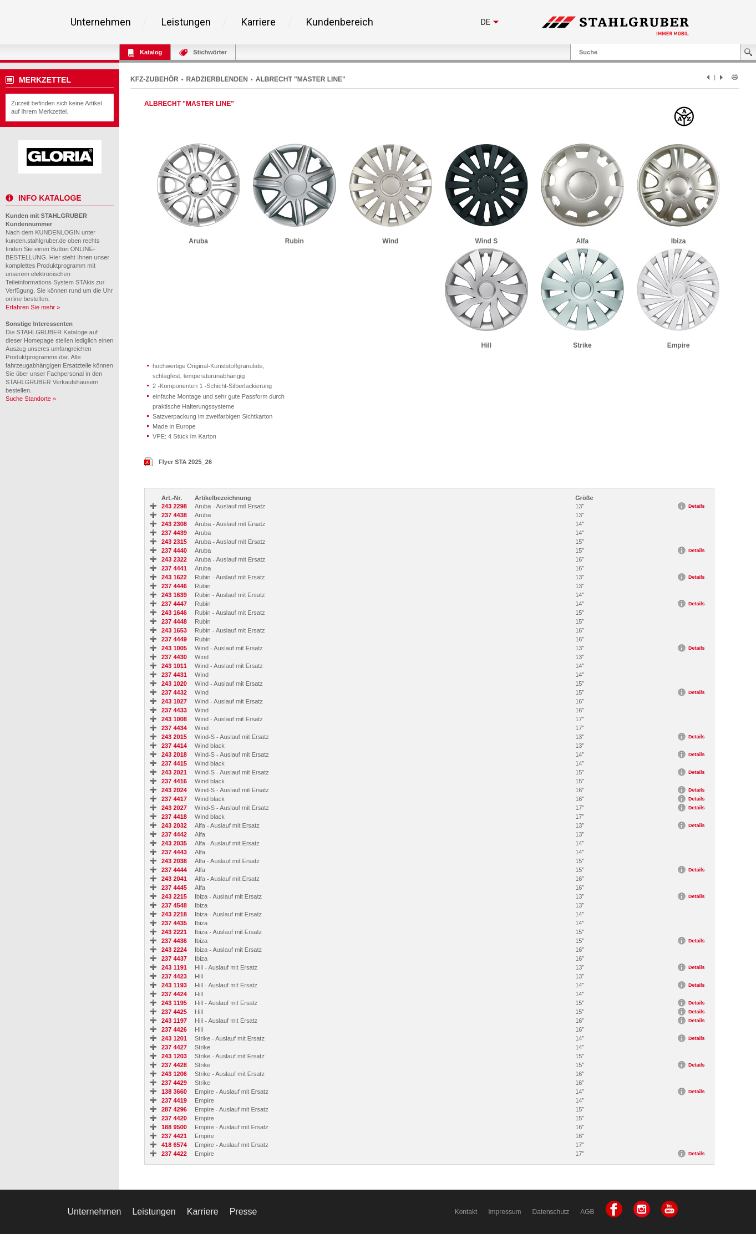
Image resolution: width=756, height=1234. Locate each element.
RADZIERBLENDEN (217, 79)
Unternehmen (100, 22)
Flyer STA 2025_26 (178, 461)
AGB (587, 1212)
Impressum (504, 1212)
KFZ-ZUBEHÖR (154, 79)
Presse (243, 1211)
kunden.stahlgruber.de (36, 240)
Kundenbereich (339, 22)
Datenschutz (551, 1212)
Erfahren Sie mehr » (33, 307)
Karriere (258, 22)
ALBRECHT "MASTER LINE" (301, 79)
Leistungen (186, 22)
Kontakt (466, 1212)
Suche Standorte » (31, 398)
